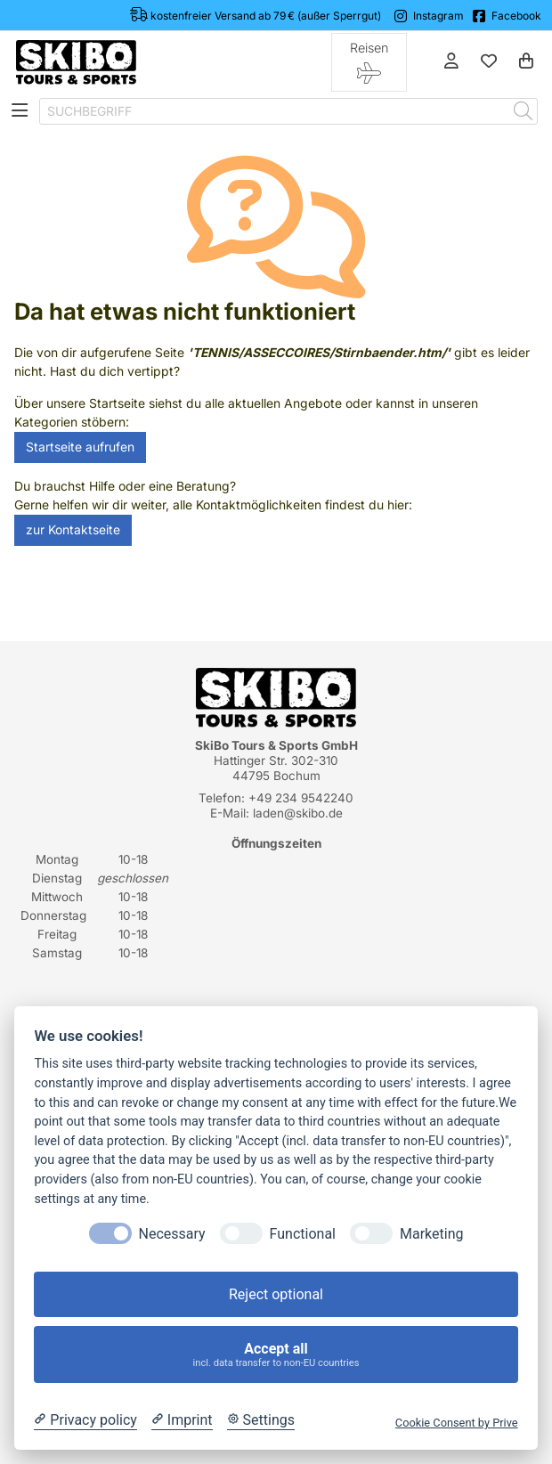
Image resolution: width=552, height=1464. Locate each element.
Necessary (172, 1233)
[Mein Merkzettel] (488, 62)
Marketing (431, 1233)
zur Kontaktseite (73, 530)
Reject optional (276, 1294)
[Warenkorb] (526, 62)
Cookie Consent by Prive (456, 1422)
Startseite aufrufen (80, 447)
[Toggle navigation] (19, 111)
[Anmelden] (451, 62)
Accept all (276, 1355)
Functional (303, 1233)
